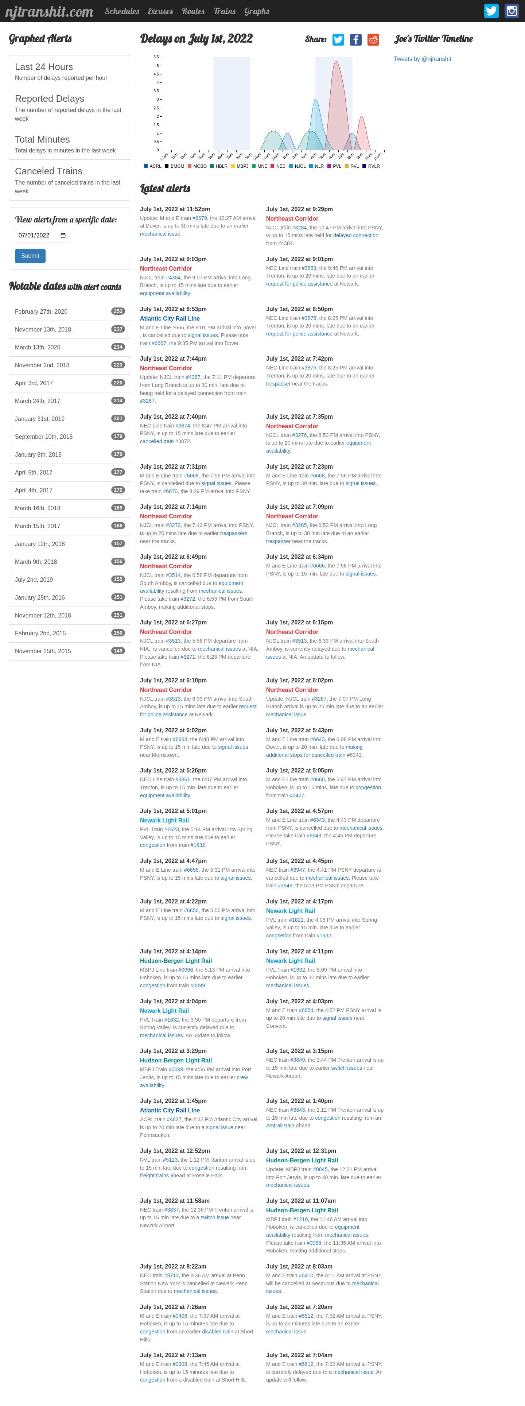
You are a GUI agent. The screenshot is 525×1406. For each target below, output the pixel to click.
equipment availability (165, 293)
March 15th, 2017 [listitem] (70, 525)
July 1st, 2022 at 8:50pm (299, 309)
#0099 (197, 985)
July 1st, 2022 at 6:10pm (173, 680)
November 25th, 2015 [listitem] (70, 650)
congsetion (279, 935)
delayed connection (355, 235)
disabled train (217, 1332)
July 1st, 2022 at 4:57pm (299, 811)
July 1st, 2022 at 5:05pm (299, 770)
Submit (30, 256)
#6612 (306, 1316)
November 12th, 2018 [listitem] (70, 615)
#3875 (309, 318)
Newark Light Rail (164, 820)
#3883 (309, 268)
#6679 (199, 218)
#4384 (173, 277)
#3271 (187, 657)
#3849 (297, 1060)
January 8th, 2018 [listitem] (70, 454)
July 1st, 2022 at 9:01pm (299, 259)
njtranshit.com (49, 11)
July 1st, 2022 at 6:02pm (299, 680)
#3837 (171, 1210)
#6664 (180, 739)
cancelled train (157, 441)
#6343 (317, 820)
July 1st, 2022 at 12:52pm (175, 1151)
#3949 (285, 885)
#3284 (299, 228)
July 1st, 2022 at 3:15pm (299, 1051)
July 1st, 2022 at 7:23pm (299, 467)
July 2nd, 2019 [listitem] (70, 579)
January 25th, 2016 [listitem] (70, 597)
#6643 (317, 739)
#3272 (173, 525)
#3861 (183, 779)
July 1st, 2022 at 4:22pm (173, 901)
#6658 (191, 870)
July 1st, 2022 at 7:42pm (299, 359)
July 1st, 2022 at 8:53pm (173, 309)
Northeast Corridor (292, 219)
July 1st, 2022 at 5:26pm (173, 770)
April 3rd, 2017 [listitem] (70, 382)
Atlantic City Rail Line (170, 318)
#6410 (306, 1275)
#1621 (296, 920)
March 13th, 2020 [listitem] (70, 346)
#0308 (180, 1364)
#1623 (171, 829)
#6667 (159, 343)
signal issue (219, 1127)
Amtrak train (280, 1125)
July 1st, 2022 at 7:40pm (173, 417)
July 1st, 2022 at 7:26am (173, 1307)
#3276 (299, 435)
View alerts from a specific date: (66, 219)
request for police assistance (299, 284)
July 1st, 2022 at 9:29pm (299, 209)
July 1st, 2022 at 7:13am (173, 1355)
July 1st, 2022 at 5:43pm (299, 730)
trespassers (233, 533)
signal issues (203, 335)
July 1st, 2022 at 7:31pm (173, 467)
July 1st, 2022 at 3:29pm (173, 1051)
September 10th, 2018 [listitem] (70, 436)
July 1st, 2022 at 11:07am (301, 1201)
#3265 (299, 525)
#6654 (306, 1010)
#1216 (300, 1219)
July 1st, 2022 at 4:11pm (299, 951)
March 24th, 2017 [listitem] (70, 400)
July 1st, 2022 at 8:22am (173, 1266)
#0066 (186, 970)
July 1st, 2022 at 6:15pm (299, 622)
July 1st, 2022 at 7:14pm (173, 507)
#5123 (170, 1160)
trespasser (278, 384)
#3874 (183, 426)
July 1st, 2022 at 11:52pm (175, 209)
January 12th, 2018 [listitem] (70, 543)
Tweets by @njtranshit (422, 59)
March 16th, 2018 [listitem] (70, 507)
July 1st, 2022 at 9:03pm (173, 259)
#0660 (317, 779)
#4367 (193, 377)
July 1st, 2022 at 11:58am (175, 1201)
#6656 (191, 910)
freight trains (154, 1175)
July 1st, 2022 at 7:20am (299, 1307)
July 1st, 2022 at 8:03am (299, 1266)
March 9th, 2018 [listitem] (70, 561)
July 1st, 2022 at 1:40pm (299, 1101)
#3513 (173, 641)
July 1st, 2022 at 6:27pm (173, 622)
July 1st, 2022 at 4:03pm (299, 1001)
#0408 (180, 1316)
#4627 (174, 1119)
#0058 (314, 1243)
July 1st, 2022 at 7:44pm (173, 359)
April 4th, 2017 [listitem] (70, 489)
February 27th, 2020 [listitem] (70, 311)
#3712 (171, 1275)
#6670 (170, 491)
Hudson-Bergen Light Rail (176, 961)
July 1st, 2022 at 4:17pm (299, 901)
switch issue (215, 1217)
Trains (224, 10)
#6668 (191, 476)
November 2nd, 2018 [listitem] (70, 364)
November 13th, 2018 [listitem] (70, 329)
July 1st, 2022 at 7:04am (299, 1355)
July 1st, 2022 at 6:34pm (299, 557)
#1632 (197, 845)
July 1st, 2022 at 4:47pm (173, 861)
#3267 (147, 401)
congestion (368, 787)
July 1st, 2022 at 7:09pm (299, 507)
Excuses (160, 10)
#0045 (320, 1169)
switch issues (346, 1068)
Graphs (256, 10)
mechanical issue (160, 234)
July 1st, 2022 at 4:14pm (173, 951)
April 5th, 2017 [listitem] (70, 472)
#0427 (297, 795)
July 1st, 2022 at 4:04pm (173, 1001)
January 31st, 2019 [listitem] (70, 418)
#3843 (297, 1110)
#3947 (297, 870)
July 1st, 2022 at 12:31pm (301, 1151)
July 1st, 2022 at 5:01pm (173, 811)
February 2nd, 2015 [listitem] (70, 632)
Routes (193, 10)
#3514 (173, 575)
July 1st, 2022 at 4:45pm (299, 861)
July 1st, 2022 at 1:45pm (173, 1101)
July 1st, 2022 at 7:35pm (299, 417)
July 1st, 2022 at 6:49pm (173, 557)
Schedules (122, 10)
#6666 (317, 566)
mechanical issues (220, 591)
